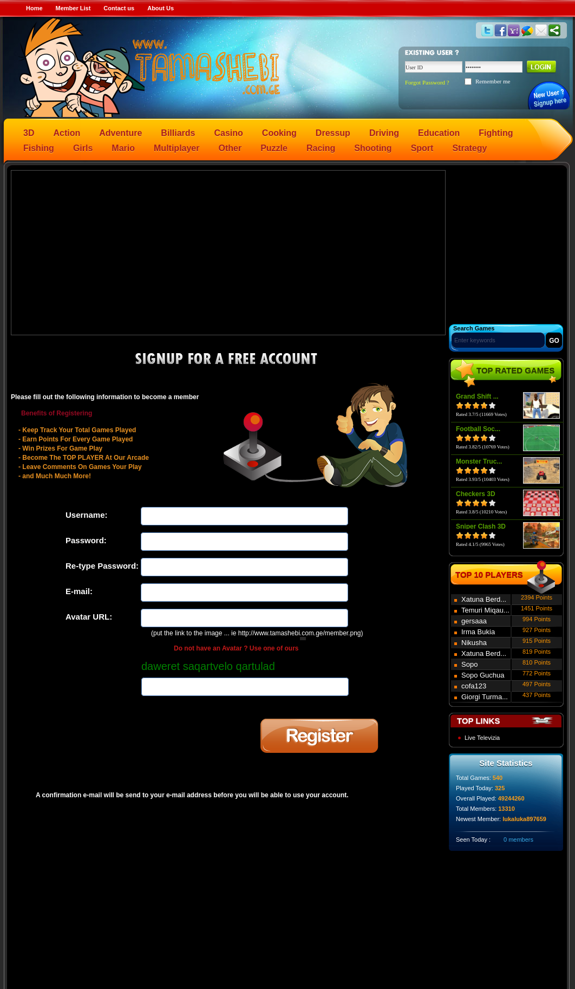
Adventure (120, 133)
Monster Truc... (479, 461)
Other (230, 148)
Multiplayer (176, 148)
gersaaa (474, 621)
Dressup (333, 133)
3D (28, 133)
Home (34, 8)
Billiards (178, 133)
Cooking (279, 133)
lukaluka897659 (524, 819)
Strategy (469, 148)
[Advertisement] (228, 252)
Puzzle (274, 148)
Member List (73, 8)
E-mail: (79, 591)
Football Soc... (478, 429)
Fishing (38, 148)
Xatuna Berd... (483, 599)
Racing (320, 148)
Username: (87, 514)
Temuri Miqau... (485, 610)
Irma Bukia (478, 632)
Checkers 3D (475, 494)
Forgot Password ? (427, 82)
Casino (228, 133)
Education (439, 133)
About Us (160, 8)
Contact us (118, 8)
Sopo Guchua (483, 675)
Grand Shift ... (477, 396)
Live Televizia (482, 737)
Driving (384, 133)
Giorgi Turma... (484, 697)
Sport (422, 148)
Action (66, 133)
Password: (86, 540)
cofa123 (473, 686)
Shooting (372, 148)
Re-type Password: (102, 565)
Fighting (496, 133)
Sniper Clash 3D (481, 526)
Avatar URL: (89, 616)
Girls (83, 148)
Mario (123, 148)
